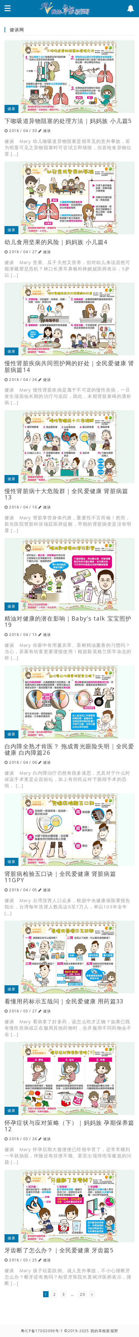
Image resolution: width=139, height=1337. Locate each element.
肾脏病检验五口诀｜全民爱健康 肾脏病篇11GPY (60, 877)
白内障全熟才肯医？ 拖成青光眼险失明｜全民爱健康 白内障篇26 (69, 749)
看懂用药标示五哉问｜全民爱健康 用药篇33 (64, 1001)
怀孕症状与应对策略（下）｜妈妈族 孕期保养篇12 (69, 1125)
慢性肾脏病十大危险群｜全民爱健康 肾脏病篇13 (66, 494)
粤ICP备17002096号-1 (42, 1330)
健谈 (47, 130)
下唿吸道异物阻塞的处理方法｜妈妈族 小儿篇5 (68, 121)
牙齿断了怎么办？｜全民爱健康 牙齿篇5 (59, 1250)
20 (82, 1294)
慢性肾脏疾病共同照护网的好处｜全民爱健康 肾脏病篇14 (69, 366)
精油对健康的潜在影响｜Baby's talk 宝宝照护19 (68, 621)
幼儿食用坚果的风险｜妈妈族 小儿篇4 (56, 242)
